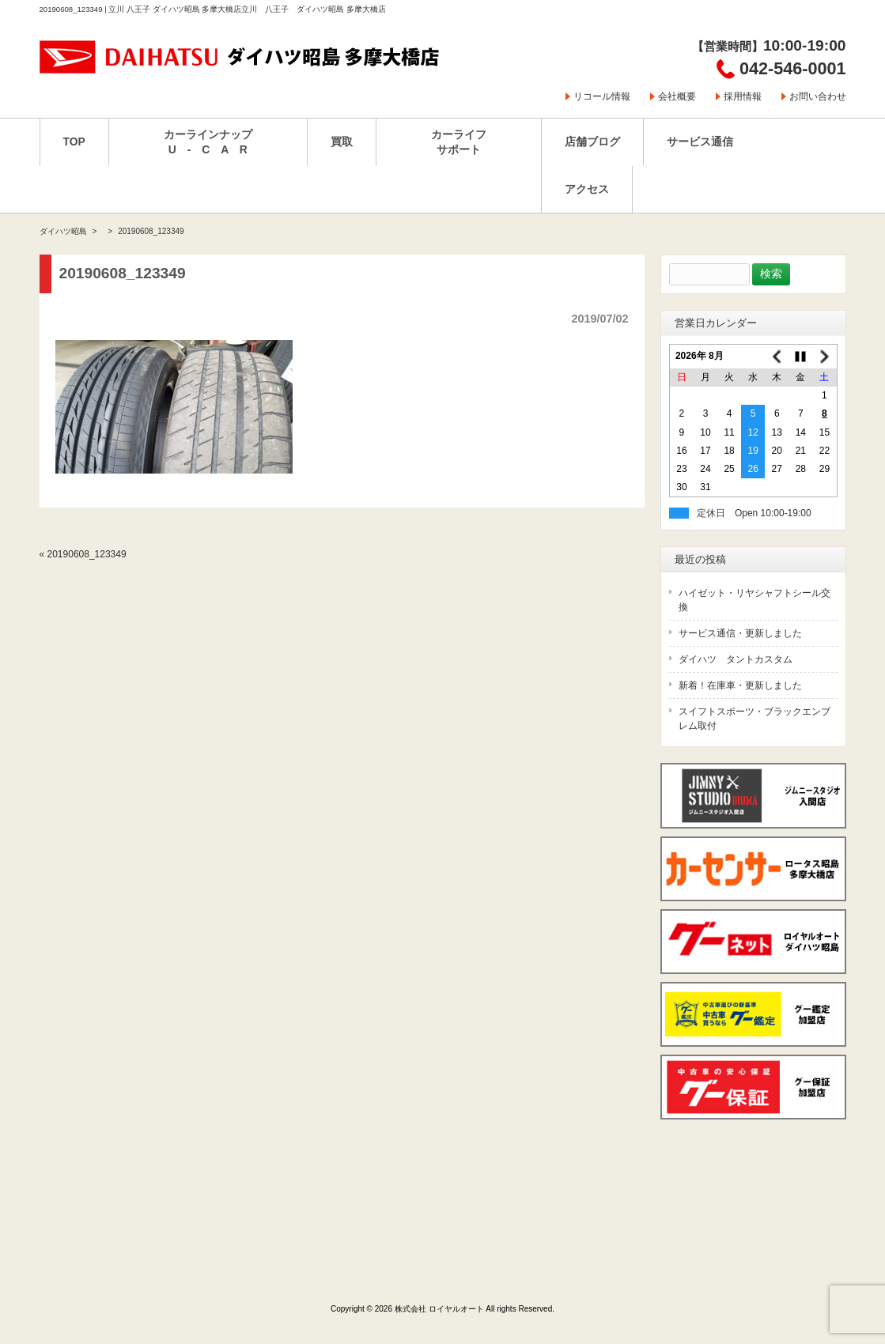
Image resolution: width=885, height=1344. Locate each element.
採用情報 (743, 96)
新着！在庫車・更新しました (740, 685)
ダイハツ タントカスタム (735, 659)
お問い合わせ (817, 96)
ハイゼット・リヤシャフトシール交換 (754, 600)
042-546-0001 (792, 68)
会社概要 (677, 96)
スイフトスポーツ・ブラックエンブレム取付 (754, 718)
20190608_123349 (87, 554)
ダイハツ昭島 (63, 231)
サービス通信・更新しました (740, 633)
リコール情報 (601, 96)
